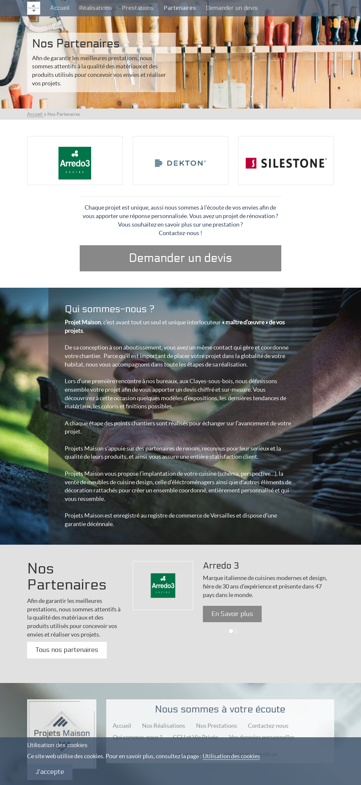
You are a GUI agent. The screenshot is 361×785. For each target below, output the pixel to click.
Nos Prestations (216, 725)
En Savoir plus (232, 614)
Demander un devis (232, 8)
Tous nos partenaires (67, 650)
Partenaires (180, 8)
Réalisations (95, 8)
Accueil (59, 8)
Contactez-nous (268, 725)
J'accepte (50, 772)
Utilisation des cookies (231, 756)
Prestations (138, 8)
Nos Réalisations (163, 725)
